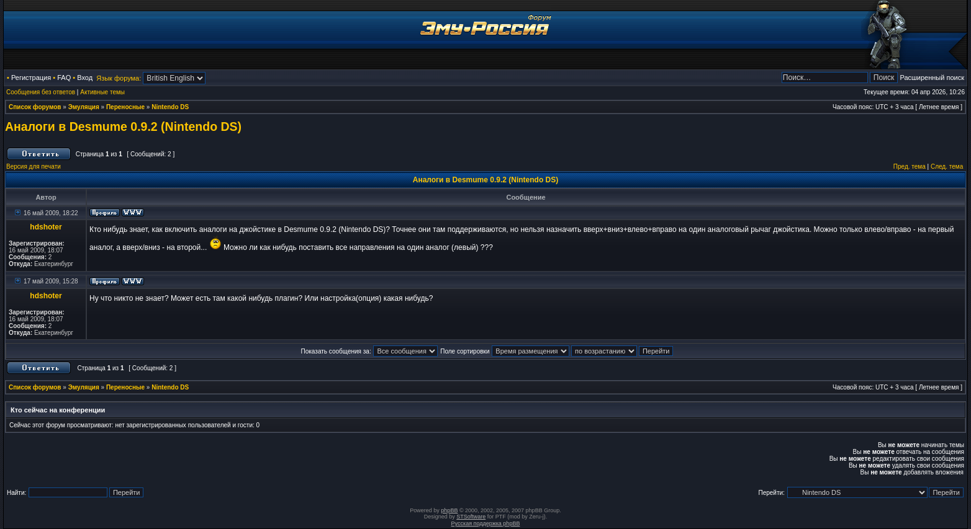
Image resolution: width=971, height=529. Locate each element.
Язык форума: (118, 78)
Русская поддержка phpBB (485, 523)
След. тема (947, 166)
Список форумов (35, 107)
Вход (85, 77)
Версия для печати (33, 166)
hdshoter (45, 227)
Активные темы (102, 92)
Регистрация (31, 77)
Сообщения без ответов (40, 92)
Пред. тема (909, 166)
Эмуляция (83, 107)
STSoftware (471, 516)
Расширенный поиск (932, 77)
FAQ (64, 77)
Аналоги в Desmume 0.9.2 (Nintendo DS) (123, 126)
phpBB (449, 510)
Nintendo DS (170, 107)
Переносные (125, 107)
